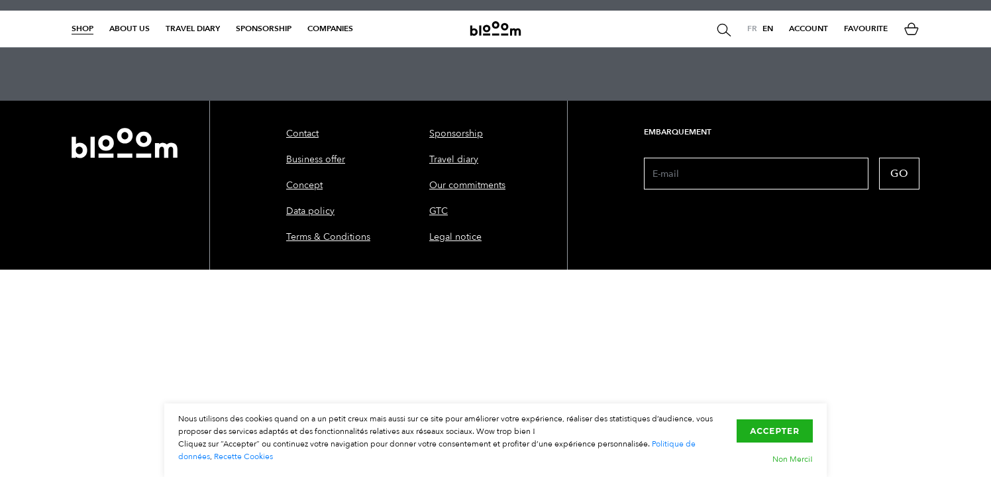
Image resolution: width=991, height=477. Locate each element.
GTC (438, 211)
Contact (302, 133)
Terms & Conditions (328, 237)
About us (129, 28)
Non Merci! (792, 459)
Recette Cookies (243, 456)
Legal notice (455, 237)
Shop (82, 28)
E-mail (665, 174)
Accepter (775, 431)
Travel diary (193, 28)
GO (899, 173)
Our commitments (467, 185)
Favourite (866, 28)
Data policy (310, 211)
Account (808, 28)
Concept (304, 185)
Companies (330, 28)
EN (767, 28)
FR (752, 28)
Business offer (315, 159)
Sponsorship (263, 28)
